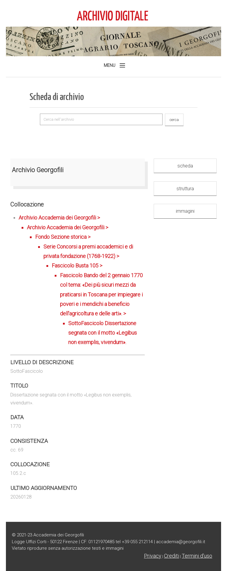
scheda (185, 166)
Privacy (152, 556)
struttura (185, 188)
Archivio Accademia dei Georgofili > (82, 280)
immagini (185, 211)
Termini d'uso (197, 556)
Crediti (171, 556)
